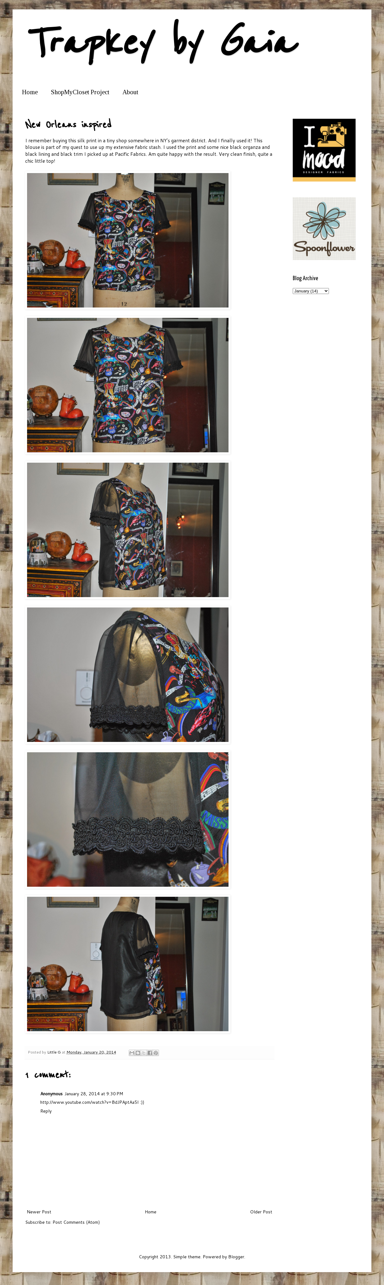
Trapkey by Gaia (159, 43)
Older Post (261, 1212)
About (130, 92)
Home (30, 92)
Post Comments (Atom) (76, 1222)
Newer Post (39, 1212)
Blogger (236, 1257)
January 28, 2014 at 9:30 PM (94, 1094)
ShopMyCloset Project (80, 92)
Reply (46, 1111)
